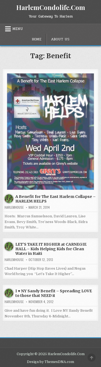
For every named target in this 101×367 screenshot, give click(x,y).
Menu (17, 29)
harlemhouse (14, 207)
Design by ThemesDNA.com (50, 362)
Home (36, 39)
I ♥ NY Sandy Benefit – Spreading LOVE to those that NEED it (53, 293)
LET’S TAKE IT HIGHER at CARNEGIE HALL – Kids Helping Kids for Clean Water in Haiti (50, 249)
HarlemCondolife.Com (50, 7)
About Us (60, 39)
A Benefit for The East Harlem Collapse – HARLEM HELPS (55, 199)
